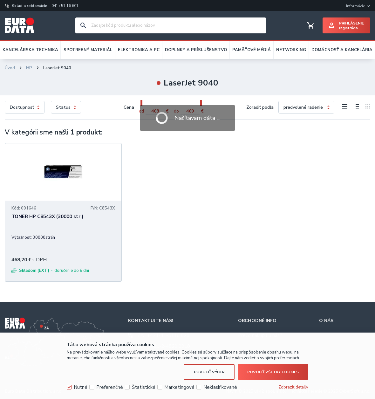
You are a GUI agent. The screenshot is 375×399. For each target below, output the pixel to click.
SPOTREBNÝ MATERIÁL (88, 50)
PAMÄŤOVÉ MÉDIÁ (251, 50)
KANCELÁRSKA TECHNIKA (30, 50)
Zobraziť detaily (293, 387)
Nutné (80, 387)
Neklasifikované (220, 387)
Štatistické (143, 387)
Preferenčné (109, 387)
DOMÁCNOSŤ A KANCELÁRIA (341, 50)
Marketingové (179, 387)
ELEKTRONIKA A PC (139, 50)
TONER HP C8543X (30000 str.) (47, 216)
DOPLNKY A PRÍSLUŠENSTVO (196, 50)
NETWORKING (291, 50)
